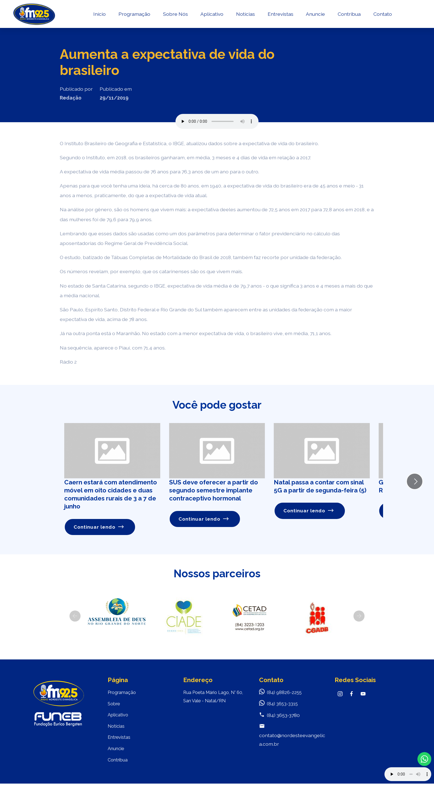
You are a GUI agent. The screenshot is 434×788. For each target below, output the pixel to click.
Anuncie (315, 15)
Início (99, 15)
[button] (75, 616)
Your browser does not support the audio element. (407, 774)
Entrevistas (280, 15)
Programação (134, 15)
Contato (382, 15)
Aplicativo (211, 15)
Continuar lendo (99, 527)
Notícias (245, 15)
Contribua (348, 15)
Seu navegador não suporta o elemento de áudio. (217, 121)
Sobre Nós (175, 15)
